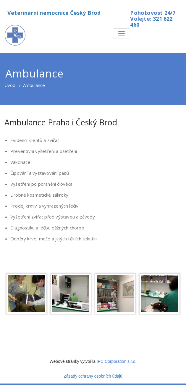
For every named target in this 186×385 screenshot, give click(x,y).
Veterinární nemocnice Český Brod (54, 12)
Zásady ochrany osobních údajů (93, 376)
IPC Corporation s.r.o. (117, 361)
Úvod (9, 85)
